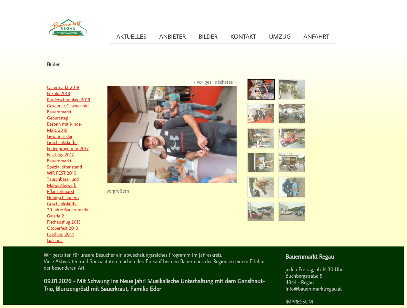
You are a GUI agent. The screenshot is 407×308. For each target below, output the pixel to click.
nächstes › (225, 82)
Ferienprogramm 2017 (68, 148)
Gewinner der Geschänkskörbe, (63, 139)
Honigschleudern (63, 197)
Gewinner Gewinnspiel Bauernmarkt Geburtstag (68, 111)
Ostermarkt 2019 (63, 87)
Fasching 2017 (60, 154)
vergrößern (118, 191)
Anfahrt (316, 36)
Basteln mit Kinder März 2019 (64, 127)
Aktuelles (132, 36)
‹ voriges (202, 82)
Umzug (279, 36)
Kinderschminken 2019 (68, 99)
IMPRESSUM (300, 301)
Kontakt (243, 36)
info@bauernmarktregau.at (314, 288)
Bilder (208, 36)
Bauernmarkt (59, 161)
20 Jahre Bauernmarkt (68, 210)
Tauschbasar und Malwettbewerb (63, 182)
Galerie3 (55, 240)
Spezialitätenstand (64, 167)
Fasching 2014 (60, 234)
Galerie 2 (55, 216)
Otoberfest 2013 (62, 228)
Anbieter (172, 36)
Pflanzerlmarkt (61, 191)
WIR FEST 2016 (61, 173)
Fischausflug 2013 (64, 222)
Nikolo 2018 (58, 93)
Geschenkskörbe (62, 203)
